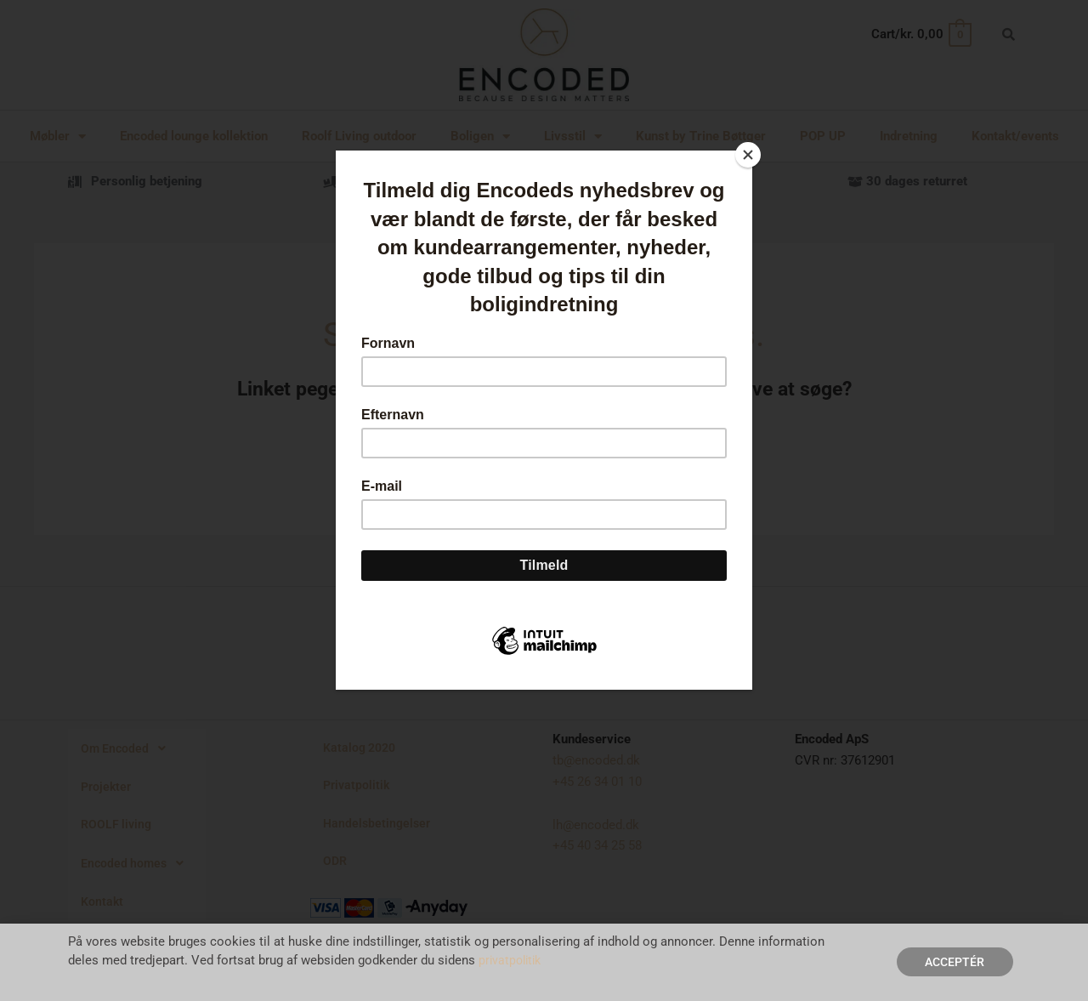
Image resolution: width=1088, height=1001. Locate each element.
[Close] (748, 155)
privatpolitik (512, 960)
